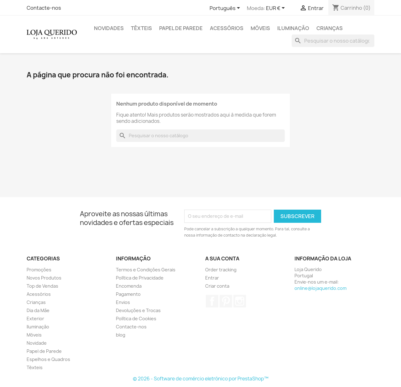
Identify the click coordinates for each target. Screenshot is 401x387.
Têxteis (141, 28)
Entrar (212, 278)
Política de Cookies (136, 319)
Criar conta (217, 286)
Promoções (39, 270)
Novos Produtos (44, 278)
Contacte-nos (44, 7)
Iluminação (293, 28)
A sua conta (222, 258)
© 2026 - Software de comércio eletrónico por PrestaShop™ (200, 378)
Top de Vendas (42, 286)
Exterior (35, 319)
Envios (123, 302)
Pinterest (226, 301)
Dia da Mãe (38, 310)
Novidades (109, 28)
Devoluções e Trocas (138, 310)
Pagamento (128, 294)
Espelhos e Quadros (48, 359)
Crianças (329, 28)
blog (120, 335)
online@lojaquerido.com (320, 288)
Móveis (260, 28)
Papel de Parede (181, 28)
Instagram (239, 301)
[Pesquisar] (333, 40)
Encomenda (129, 286)
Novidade (37, 343)
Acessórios (226, 28)
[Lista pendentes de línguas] (226, 8)
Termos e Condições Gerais (145, 270)
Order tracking (221, 270)
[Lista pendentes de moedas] (276, 8)
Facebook (212, 301)
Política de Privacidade (140, 278)
